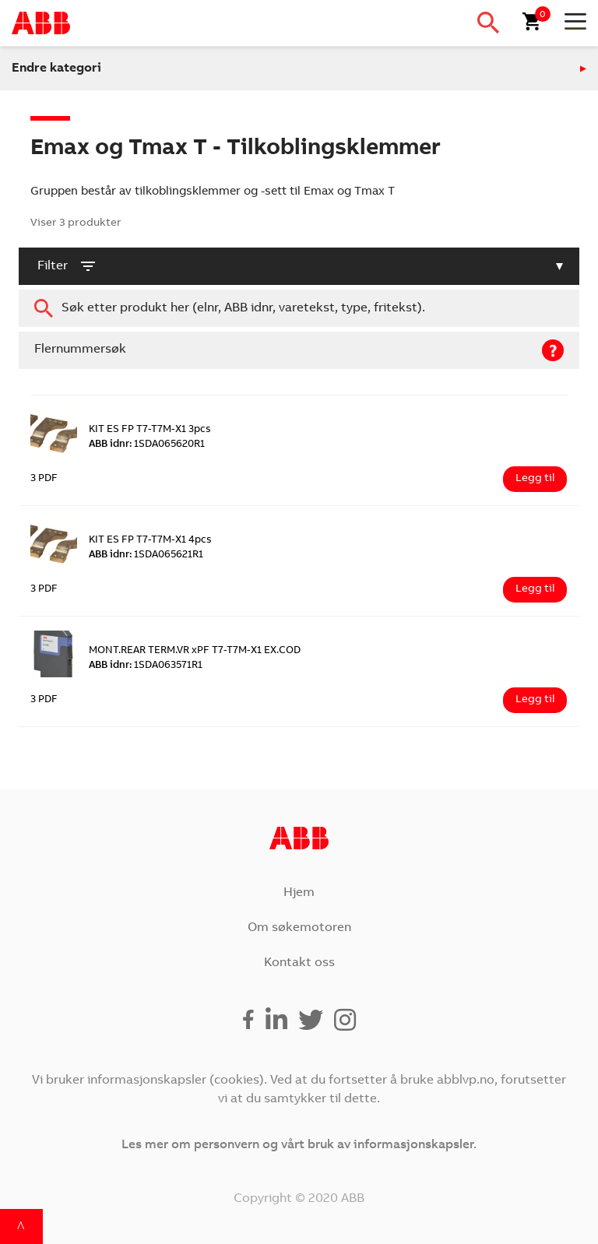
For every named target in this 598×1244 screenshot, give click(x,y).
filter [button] (67, 266)
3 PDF (44, 479)
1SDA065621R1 (146, 555)
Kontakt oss (299, 963)
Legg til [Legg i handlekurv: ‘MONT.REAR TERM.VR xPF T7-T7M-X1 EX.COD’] (534, 699)
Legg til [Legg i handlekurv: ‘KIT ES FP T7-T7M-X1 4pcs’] (534, 589)
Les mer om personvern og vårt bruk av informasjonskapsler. (299, 1145)
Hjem (299, 893)
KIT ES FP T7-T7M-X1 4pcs (150, 541)
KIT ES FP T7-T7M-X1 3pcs (150, 430)
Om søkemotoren (299, 928)
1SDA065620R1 (147, 445)
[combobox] (299, 308)
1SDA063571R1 (145, 666)
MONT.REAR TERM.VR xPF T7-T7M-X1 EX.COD (195, 651)
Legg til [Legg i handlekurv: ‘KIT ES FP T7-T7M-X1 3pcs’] (534, 478)
